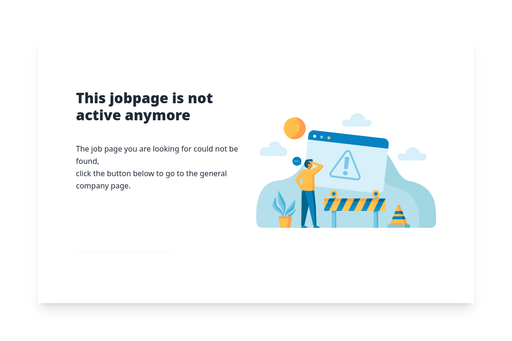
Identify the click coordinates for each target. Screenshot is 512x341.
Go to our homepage (124, 240)
